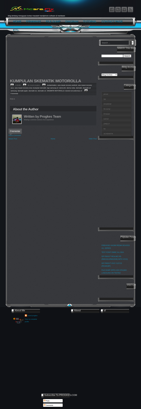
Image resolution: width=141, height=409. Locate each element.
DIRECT (107, 124)
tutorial (106, 119)
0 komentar (14, 93)
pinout (106, 94)
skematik (79, 88)
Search (132, 42)
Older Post (93, 139)
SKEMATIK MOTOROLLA (55, 91)
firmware (107, 114)
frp (105, 129)
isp (105, 99)
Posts (47, 401)
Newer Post (13, 139)
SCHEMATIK (108, 134)
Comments (48, 405)
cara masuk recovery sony (23, 88)
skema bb (62, 88)
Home (53, 139)
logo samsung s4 (52, 88)
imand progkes (32, 315)
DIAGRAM (107, 104)
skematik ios (33, 91)
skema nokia (71, 88)
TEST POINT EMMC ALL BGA (112, 252)
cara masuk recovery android (67, 85)
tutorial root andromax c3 (73, 91)
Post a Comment (15, 135)
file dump (107, 109)
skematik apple (23, 91)
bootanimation (52, 85)
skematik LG (42, 91)
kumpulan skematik (39, 88)
